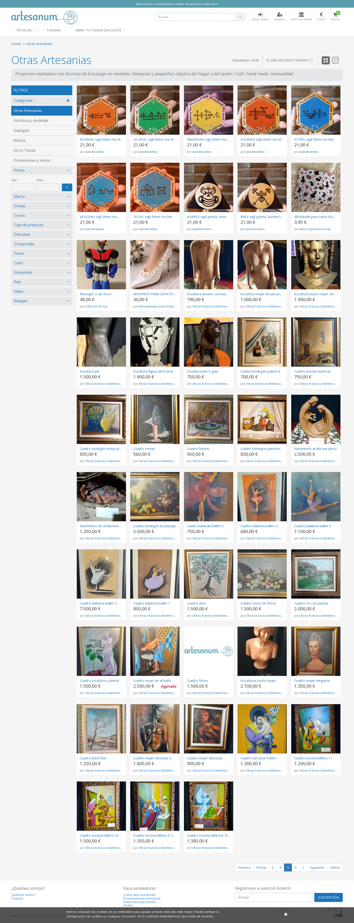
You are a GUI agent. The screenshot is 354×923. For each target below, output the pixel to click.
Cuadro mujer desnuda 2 (152, 758)
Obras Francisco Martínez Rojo (213, 306)
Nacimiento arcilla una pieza (315, 448)
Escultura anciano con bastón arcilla (214, 294)
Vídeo (18, 291)
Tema (19, 253)
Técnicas (24, 30)
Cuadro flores (197, 680)
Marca (19, 196)
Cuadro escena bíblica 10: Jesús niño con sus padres (120, 835)
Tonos (19, 215)
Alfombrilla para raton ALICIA (316, 216)
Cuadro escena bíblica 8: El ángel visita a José (221, 835)
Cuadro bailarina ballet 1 (151, 603)
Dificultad (22, 234)
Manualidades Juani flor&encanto (162, 306)
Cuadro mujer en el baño (152, 680)
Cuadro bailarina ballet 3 (312, 526)
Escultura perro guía (202, 371)
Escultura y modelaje (31, 120)
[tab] (41, 100)
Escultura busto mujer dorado (317, 294)
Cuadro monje (144, 448)
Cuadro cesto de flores (258, 603)
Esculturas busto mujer (258, 680)
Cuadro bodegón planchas (260, 448)
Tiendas (54, 30)
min (14, 180)
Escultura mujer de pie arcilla (262, 294)
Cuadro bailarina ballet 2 (98, 603)
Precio (19, 170)
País (17, 281)
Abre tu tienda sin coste (98, 30)
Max (40, 180)
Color (18, 262)
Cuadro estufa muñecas (312, 371)
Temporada (24, 243)
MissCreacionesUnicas (315, 229)
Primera (244, 867)
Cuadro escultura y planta (99, 680)
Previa (261, 867)
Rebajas (20, 300)
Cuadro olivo (196, 603)
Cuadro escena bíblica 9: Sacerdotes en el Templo (171, 835)
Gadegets (22, 130)
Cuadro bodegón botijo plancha (104, 448)
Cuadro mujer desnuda (204, 758)
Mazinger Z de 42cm (96, 294)
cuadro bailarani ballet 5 (205, 526)
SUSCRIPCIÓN (328, 897)
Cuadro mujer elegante (312, 680)
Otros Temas (25, 150)
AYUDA (128, 905)
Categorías (23, 100)
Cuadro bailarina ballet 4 (258, 526)
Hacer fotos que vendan (139, 902)
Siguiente (317, 867)
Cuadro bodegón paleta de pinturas (268, 371)
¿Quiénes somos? (23, 895)
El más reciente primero (289, 60)
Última (335, 867)
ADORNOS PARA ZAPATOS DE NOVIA (162, 294)
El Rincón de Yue (96, 306)
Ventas (20, 205)
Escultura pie (90, 371)
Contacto (17, 898)
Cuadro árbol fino (93, 758)
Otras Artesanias (39, 43)
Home (16, 43)
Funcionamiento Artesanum (142, 898)
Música (20, 140)
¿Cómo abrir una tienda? (139, 895)
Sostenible (23, 272)
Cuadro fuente (198, 448)
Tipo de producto (28, 224)
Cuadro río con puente (311, 603)
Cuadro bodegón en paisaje (154, 526)
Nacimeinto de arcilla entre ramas (106, 526)
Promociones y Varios (32, 160)
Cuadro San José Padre (258, 758)
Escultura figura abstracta (153, 371)
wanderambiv (94, 152)
